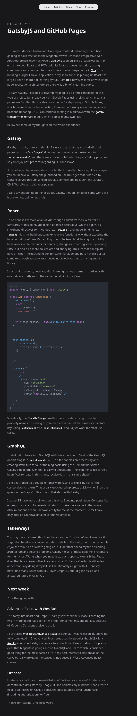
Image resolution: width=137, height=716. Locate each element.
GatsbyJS (56, 61)
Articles (58, 7)
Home (46, 7)
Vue (93, 70)
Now (78, 7)
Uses (69, 7)
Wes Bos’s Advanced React (40, 634)
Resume (89, 7)
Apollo (11, 643)
